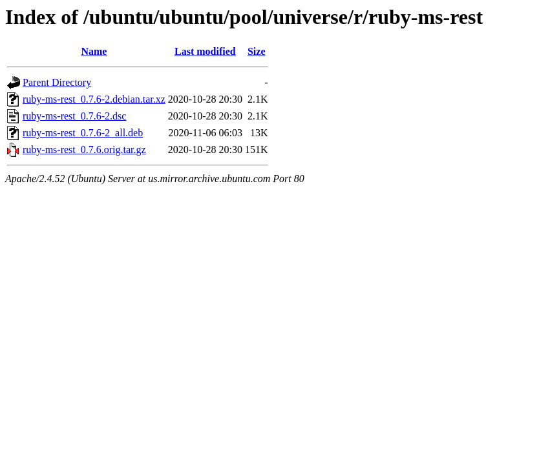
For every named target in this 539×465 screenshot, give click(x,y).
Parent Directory (57, 82)
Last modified (205, 51)
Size (257, 51)
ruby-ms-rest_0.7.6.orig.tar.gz (84, 149)
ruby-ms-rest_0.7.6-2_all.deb (83, 132)
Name (94, 51)
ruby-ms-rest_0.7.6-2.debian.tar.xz (94, 99)
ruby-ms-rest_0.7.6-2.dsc (74, 115)
